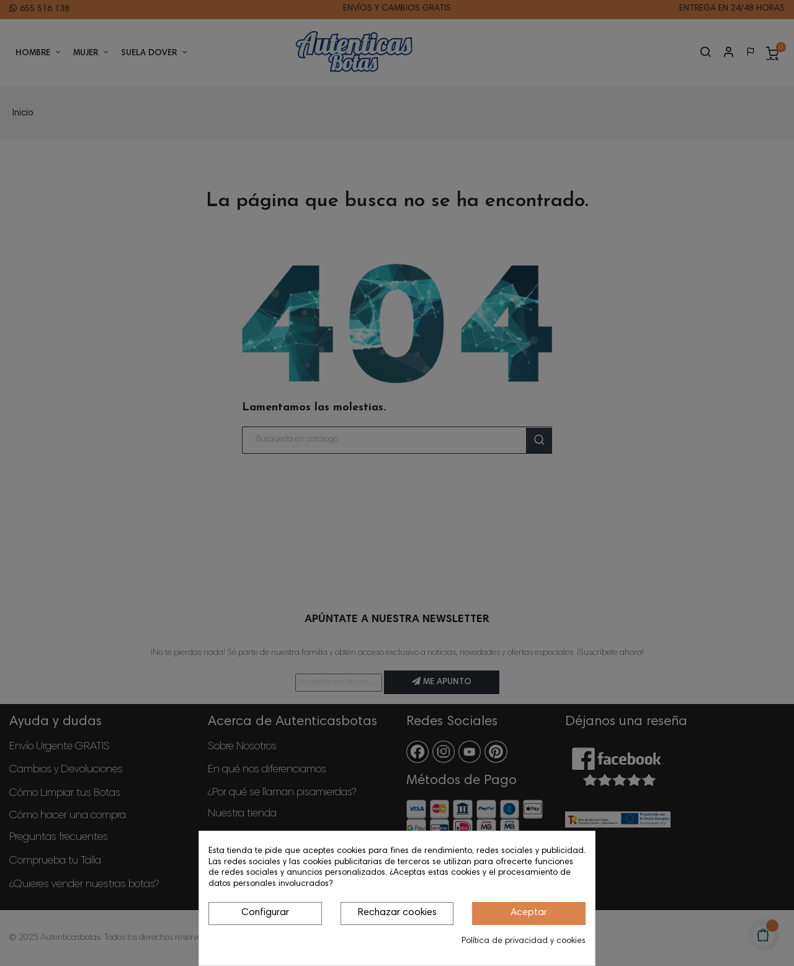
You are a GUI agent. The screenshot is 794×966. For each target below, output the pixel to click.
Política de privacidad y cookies (524, 941)
